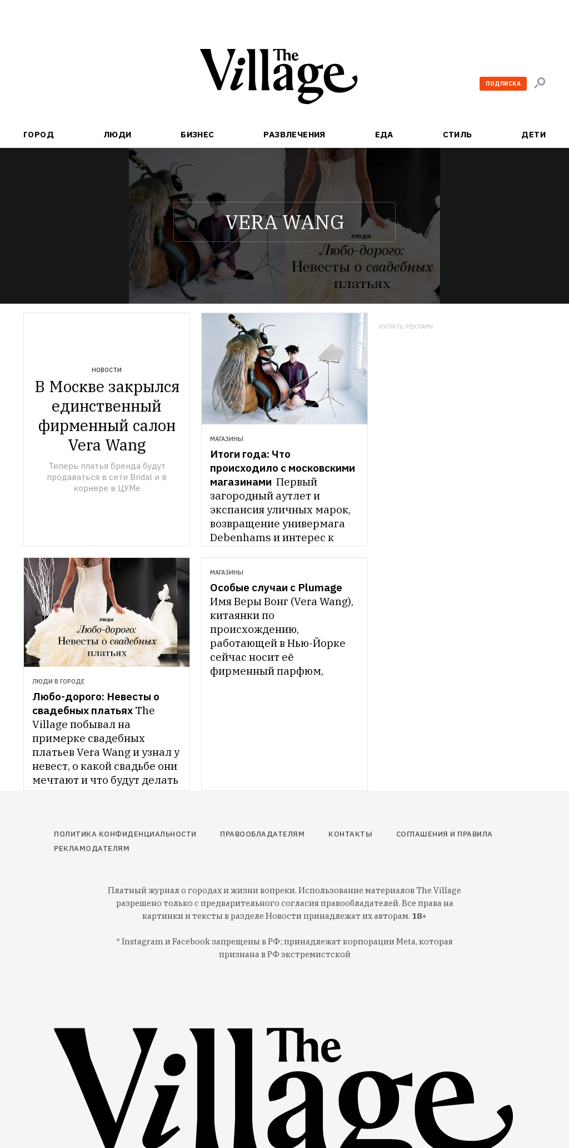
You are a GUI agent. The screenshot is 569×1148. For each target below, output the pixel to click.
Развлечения (294, 134)
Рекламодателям (91, 848)
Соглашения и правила (444, 834)
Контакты (350, 834)
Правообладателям (262, 834)
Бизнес (197, 134)
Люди (117, 134)
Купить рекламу (406, 327)
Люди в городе (58, 681)
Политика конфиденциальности (125, 834)
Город (38, 134)
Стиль (457, 134)
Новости (107, 370)
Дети (533, 134)
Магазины (226, 439)
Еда (384, 134)
